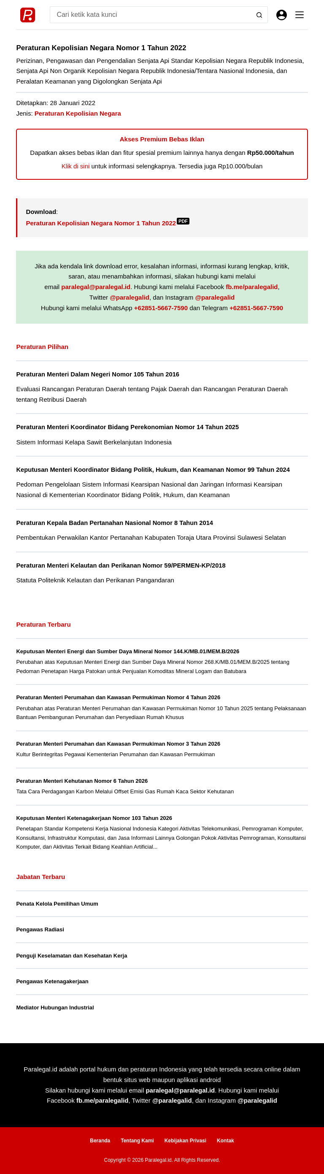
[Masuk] (281, 15)
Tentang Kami (137, 1141)
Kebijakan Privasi (185, 1141)
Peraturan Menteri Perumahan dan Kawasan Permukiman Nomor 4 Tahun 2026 (118, 697)
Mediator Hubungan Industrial (55, 1007)
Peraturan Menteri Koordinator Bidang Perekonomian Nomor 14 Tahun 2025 (127, 427)
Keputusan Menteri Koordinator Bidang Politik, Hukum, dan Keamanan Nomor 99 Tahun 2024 (153, 469)
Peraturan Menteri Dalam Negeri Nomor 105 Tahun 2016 (97, 374)
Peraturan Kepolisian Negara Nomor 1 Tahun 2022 (107, 223)
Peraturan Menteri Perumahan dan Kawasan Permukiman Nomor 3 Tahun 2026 (118, 744)
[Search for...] (150, 14)
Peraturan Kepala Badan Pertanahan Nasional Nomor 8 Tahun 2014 (114, 522)
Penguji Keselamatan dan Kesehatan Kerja (71, 955)
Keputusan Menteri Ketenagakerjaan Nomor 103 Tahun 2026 (94, 818)
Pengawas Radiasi (40, 929)
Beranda (100, 1141)
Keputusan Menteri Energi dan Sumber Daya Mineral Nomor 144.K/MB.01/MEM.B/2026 (127, 651)
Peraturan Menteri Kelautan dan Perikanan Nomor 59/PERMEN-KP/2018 (120, 565)
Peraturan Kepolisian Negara (78, 113)
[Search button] (259, 14)
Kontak (225, 1141)
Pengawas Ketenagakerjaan (52, 981)
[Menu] (299, 15)
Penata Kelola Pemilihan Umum (57, 904)
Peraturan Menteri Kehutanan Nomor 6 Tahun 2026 (82, 781)
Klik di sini (76, 166)
